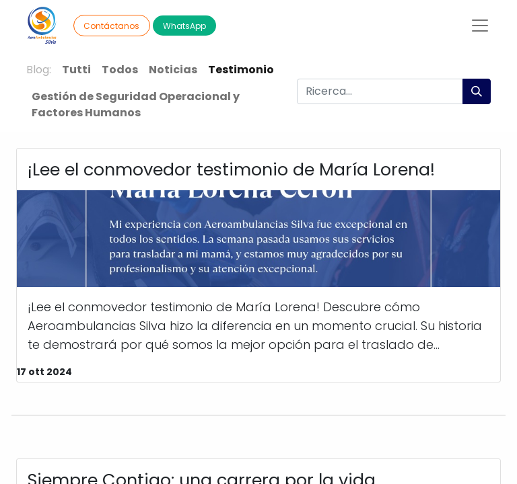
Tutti (76, 69)
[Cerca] (476, 91)
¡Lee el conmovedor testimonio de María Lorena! (231, 169)
